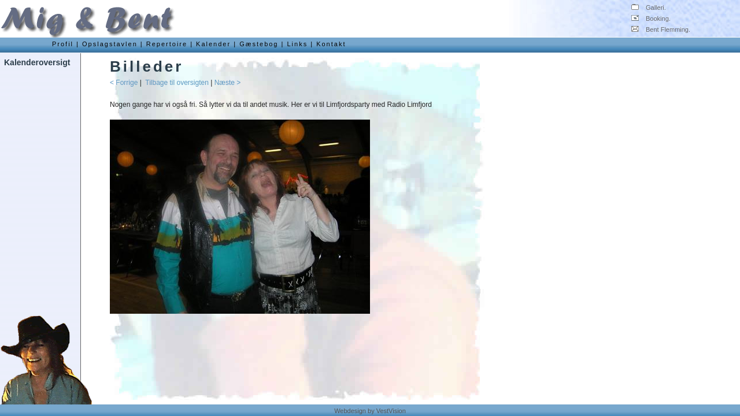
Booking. (651, 18)
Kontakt (331, 43)
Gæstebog (258, 43)
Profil (62, 43)
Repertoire (166, 43)
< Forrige (124, 83)
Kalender (213, 43)
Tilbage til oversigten (177, 83)
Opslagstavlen (110, 43)
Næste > (227, 83)
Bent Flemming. (660, 29)
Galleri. (648, 7)
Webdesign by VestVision (370, 410)
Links (297, 43)
